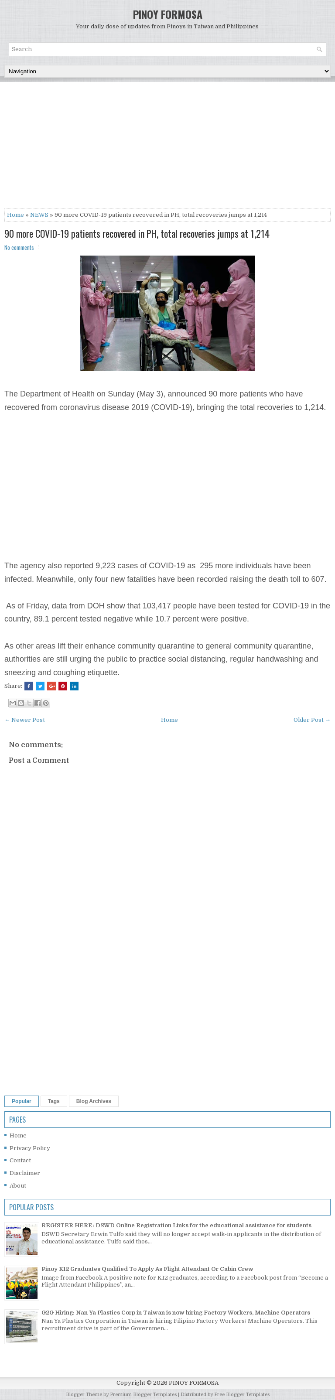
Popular (21, 1101)
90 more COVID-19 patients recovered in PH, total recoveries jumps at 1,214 (137, 233)
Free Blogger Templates (242, 1394)
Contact (20, 1160)
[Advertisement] (167, 147)
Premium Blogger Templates (143, 1394)
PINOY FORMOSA (167, 14)
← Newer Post (24, 720)
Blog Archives (93, 1101)
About (18, 1185)
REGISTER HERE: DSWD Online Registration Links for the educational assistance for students (176, 1225)
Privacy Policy (30, 1148)
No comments (19, 247)
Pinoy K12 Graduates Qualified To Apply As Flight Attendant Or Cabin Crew (147, 1269)
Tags (54, 1101)
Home (15, 215)
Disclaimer (25, 1173)
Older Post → (312, 720)
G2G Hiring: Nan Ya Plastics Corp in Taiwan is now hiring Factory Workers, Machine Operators (175, 1312)
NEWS (39, 215)
